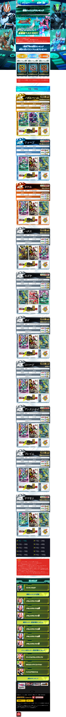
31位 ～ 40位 (40, 544)
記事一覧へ (41, 2)
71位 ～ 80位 (40, 551)
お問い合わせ (29, 700)
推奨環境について (21, 700)
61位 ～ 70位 (23, 551)
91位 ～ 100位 (40, 555)
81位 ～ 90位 (23, 555)
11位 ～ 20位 (40, 541)
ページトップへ (19, 714)
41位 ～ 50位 (23, 548)
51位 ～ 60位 (40, 548)
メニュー (24, 2)
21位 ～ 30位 (23, 544)
